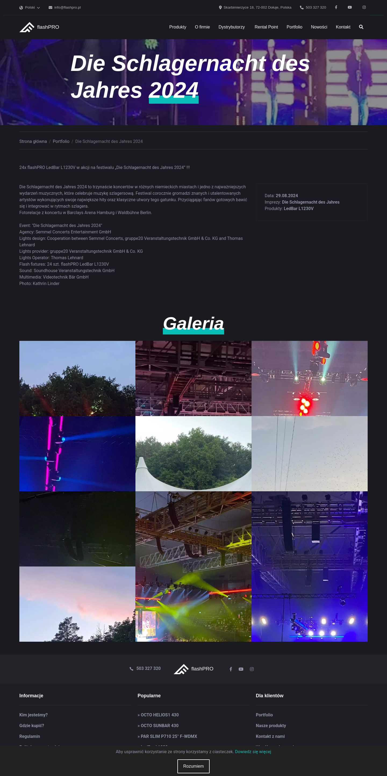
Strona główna (33, 141)
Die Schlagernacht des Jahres (310, 202)
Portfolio (61, 141)
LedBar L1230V (299, 208)
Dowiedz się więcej (253, 751)
